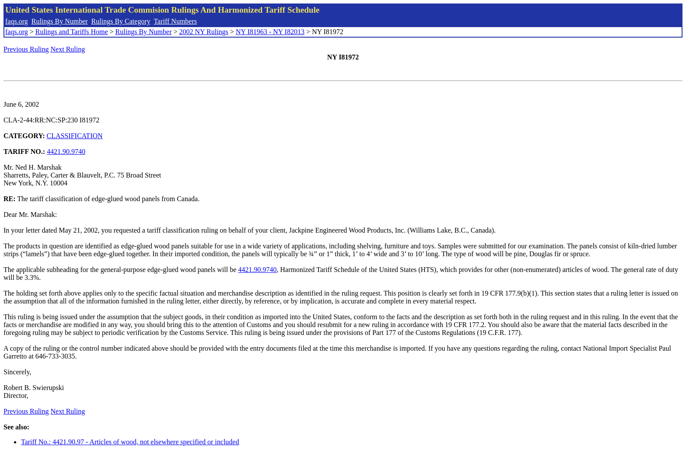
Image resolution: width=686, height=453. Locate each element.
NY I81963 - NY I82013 (270, 31)
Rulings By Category (120, 21)
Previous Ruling (26, 49)
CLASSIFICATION (75, 135)
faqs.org (16, 21)
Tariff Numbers (175, 21)
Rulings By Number (60, 21)
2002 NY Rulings (203, 31)
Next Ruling (68, 49)
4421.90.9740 (66, 151)
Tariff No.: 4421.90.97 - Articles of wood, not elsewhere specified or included (130, 442)
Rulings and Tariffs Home (71, 31)
